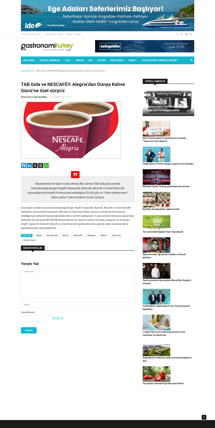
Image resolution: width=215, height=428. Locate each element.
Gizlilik (158, 424)
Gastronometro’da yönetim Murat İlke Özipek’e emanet (180, 228)
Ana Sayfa (29, 60)
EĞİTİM (101, 60)
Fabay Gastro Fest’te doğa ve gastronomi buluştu (181, 142)
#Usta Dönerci (29, 240)
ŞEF (90, 60)
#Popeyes (91, 235)
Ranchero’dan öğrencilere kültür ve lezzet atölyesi (181, 211)
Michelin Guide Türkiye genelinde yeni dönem (182, 160)
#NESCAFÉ (78, 235)
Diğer (133, 60)
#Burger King (52, 235)
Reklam (69, 34)
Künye (60, 34)
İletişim (78, 34)
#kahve (66, 235)
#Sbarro (103, 235)
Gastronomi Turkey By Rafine (76, 424)
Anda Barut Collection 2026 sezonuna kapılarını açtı (182, 280)
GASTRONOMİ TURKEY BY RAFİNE (160, 60)
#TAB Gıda (116, 235)
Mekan (79, 60)
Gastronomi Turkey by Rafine (34, 97)
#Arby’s (39, 235)
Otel (68, 60)
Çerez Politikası (170, 424)
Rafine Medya (55, 424)
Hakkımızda (50, 34)
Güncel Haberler (50, 60)
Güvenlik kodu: (28, 312)
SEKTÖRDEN (116, 60)
